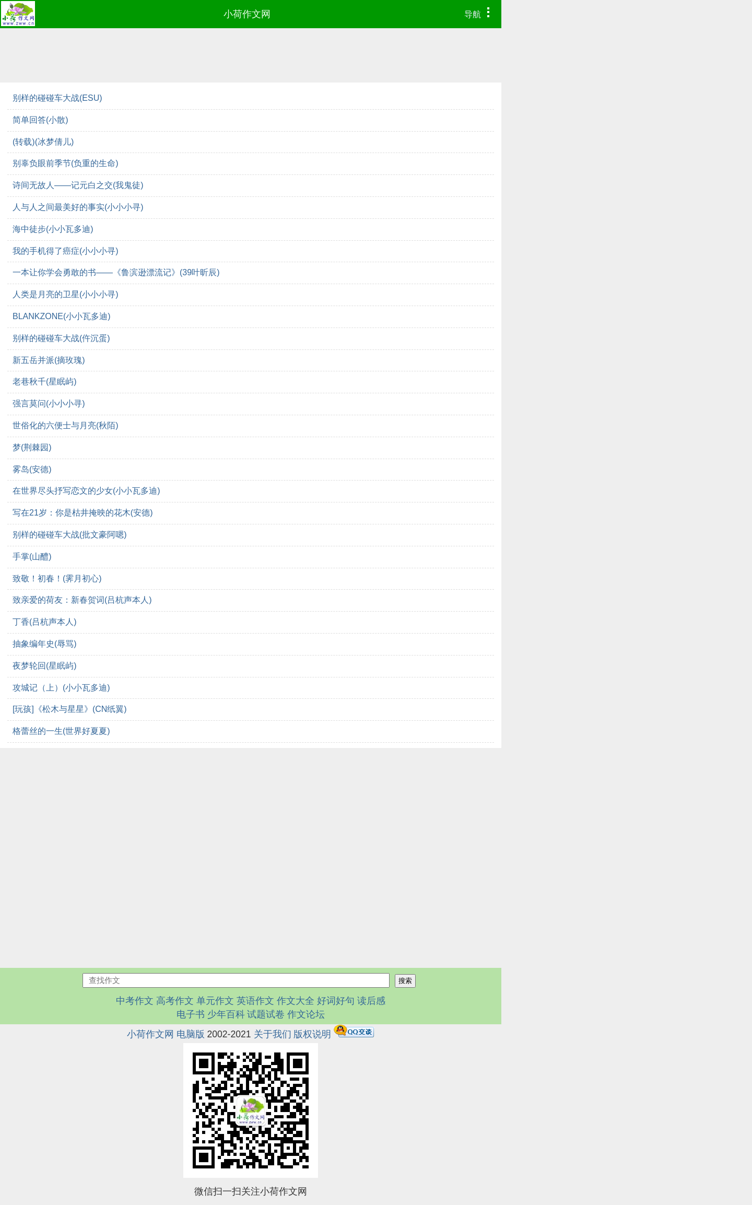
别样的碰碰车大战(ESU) (57, 97)
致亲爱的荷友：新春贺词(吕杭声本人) (82, 599)
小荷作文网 (247, 14)
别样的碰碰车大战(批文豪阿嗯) (70, 534)
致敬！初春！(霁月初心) (57, 578)
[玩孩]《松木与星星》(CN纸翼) (70, 709)
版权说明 (312, 1034)
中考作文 (135, 1001)
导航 (479, 13)
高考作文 (175, 1001)
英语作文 (255, 1001)
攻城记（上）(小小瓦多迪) (61, 687)
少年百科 (226, 1014)
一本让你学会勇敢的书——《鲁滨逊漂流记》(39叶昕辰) (116, 272)
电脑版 (191, 1034)
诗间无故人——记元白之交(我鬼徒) (78, 185)
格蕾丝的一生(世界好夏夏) (61, 731)
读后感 (371, 1001)
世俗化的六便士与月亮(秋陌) (66, 425)
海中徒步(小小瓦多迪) (53, 229)
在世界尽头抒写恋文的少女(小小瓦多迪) (86, 490)
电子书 (192, 1014)
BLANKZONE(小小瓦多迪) (62, 316)
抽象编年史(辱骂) (45, 643)
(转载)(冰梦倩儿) (43, 141)
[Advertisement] (250, 826)
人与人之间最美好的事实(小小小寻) (78, 207)
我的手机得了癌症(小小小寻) (66, 251)
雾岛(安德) (32, 469)
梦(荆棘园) (32, 447)
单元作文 (215, 1001)
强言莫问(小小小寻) (49, 403)
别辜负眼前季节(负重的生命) (66, 163)
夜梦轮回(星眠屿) (45, 665)
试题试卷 (266, 1014)
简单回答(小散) (40, 119)
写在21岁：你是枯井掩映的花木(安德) (82, 512)
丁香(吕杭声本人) (45, 621)
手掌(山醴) (32, 556)
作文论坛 (306, 1014)
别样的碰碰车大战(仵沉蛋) (61, 338)
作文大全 (295, 1001)
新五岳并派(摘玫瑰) (49, 360)
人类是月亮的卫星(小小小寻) (66, 294)
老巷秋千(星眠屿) (45, 381)
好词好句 (336, 1001)
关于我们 (272, 1034)
